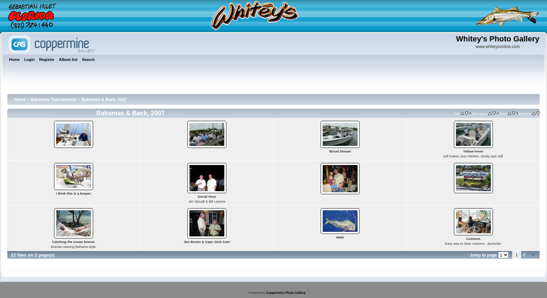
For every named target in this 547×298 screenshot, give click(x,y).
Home (20, 99)
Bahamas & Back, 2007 (104, 99)
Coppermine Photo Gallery (286, 293)
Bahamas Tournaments (54, 99)
